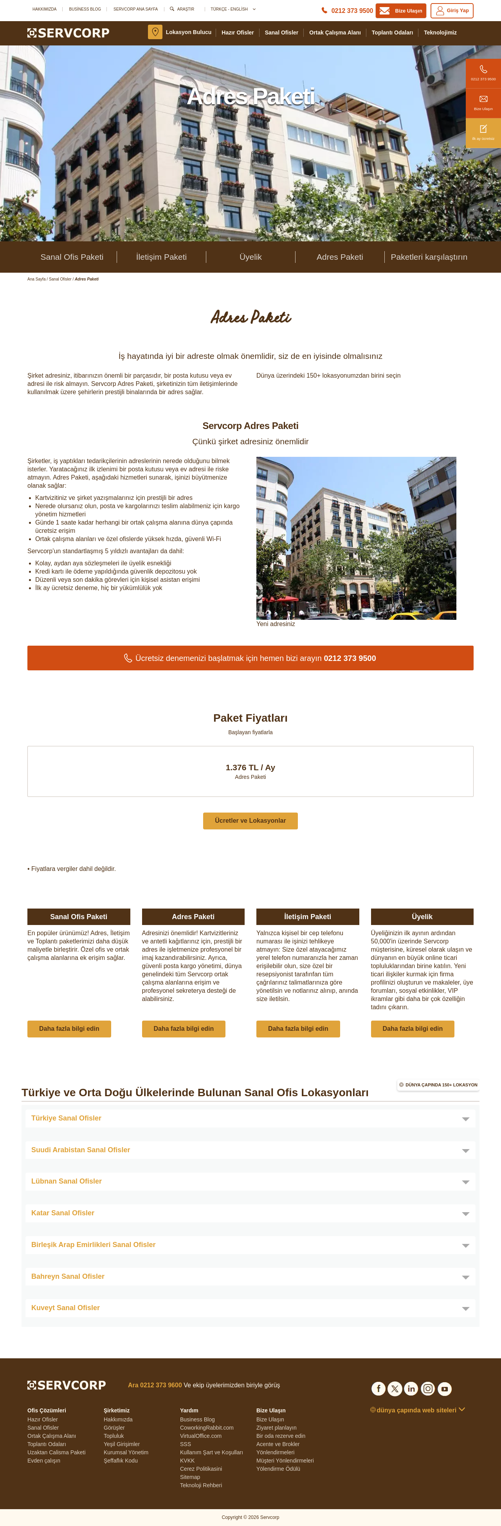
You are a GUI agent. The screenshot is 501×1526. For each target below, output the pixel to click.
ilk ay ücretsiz (483, 129)
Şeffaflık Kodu (121, 1460)
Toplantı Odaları (392, 32)
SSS (185, 1444)
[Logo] (68, 32)
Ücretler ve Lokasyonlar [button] (250, 820)
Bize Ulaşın (483, 100)
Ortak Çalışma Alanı (335, 32)
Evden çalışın (43, 1460)
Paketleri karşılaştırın (429, 256)
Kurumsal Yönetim (126, 1452)
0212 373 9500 (483, 70)
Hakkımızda (44, 9)
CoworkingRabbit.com (207, 1428)
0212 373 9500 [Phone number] (352, 10)
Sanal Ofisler (282, 32)
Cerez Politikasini (201, 1469)
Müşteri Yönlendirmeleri (285, 1460)
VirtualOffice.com (201, 1436)
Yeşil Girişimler (122, 1444)
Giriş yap (452, 11)
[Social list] (378, 1387)
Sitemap (190, 1477)
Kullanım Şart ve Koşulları (211, 1452)
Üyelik (251, 256)
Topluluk (114, 1436)
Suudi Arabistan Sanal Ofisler (80, 1150)
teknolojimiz (440, 32)
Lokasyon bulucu (189, 32)
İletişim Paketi (161, 256)
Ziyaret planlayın (276, 1428)
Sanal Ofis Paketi (71, 256)
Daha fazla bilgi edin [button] (69, 1028)
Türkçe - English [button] (232, 9)
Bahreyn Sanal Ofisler (68, 1276)
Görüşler (114, 1428)
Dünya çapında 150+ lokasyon (441, 1085)
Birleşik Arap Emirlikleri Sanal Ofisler (93, 1245)
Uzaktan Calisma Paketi (56, 1452)
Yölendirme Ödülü (278, 1469)
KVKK (187, 1460)
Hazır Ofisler (238, 32)
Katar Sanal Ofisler (62, 1213)
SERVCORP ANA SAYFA (136, 9)
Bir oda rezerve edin (280, 1436)
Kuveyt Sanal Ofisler (65, 1308)
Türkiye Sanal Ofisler (66, 1118)
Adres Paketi (340, 256)
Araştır (186, 9)
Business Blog (85, 9)
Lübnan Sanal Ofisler (66, 1181)
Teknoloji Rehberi (201, 1485)
